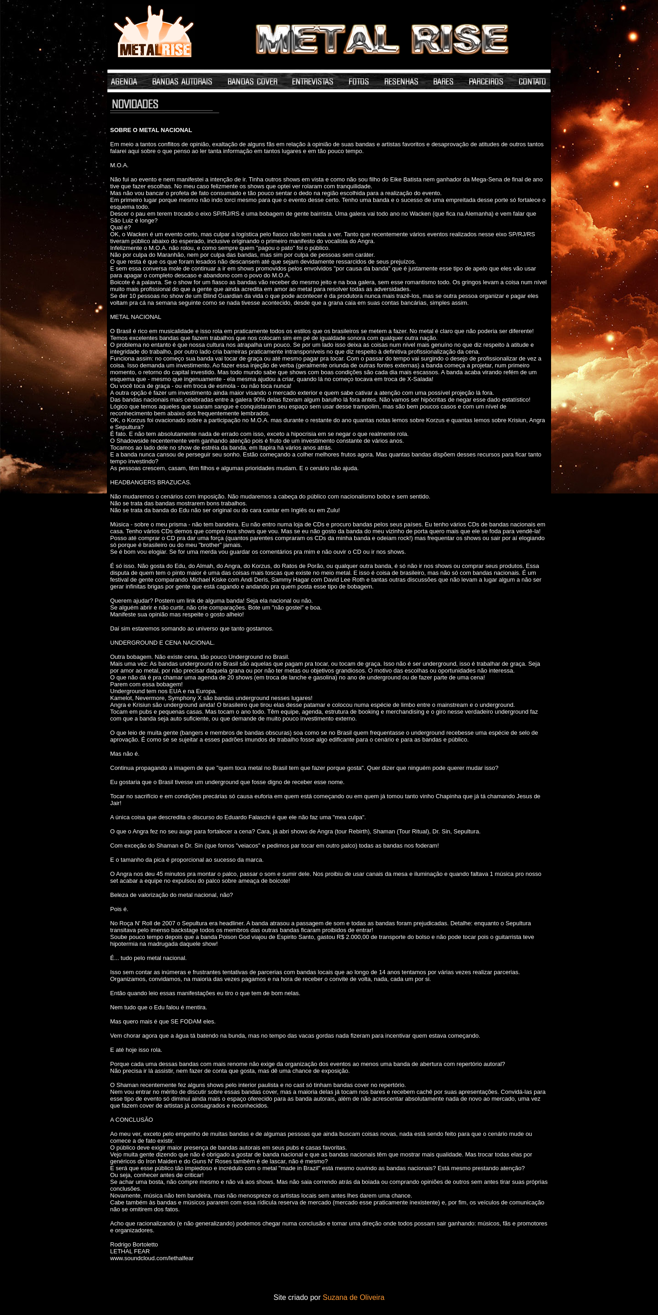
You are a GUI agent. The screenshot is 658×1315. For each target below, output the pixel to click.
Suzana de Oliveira (353, 1297)
